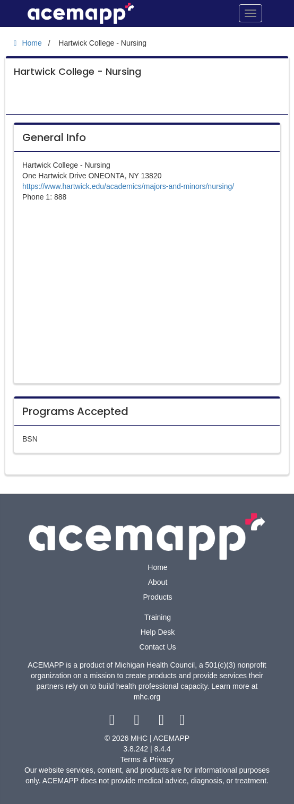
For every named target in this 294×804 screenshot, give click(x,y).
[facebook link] (112, 722)
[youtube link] (162, 722)
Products (157, 597)
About (158, 582)
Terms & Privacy (147, 759)
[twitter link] (137, 722)
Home (157, 567)
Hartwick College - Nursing (77, 71)
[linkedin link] (182, 722)
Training (157, 617)
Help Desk (158, 632)
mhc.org (147, 697)
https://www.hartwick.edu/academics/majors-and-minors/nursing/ (128, 186)
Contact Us (157, 647)
